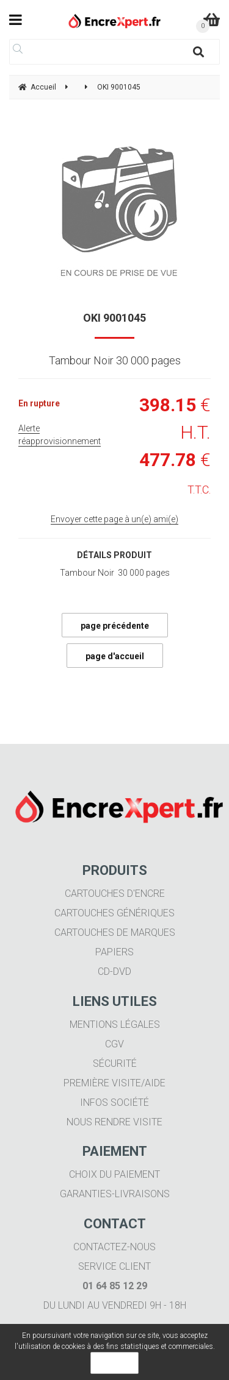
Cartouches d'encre (115, 893)
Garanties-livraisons (115, 1194)
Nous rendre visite (114, 1122)
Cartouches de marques (114, 932)
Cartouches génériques (114, 913)
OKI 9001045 (114, 317)
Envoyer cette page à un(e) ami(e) (114, 519)
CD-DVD (114, 971)
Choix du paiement (114, 1174)
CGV (114, 1044)
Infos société (114, 1102)
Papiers (114, 952)
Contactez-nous (114, 1247)
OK (114, 1363)
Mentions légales (115, 1024)
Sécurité (115, 1063)
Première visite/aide (114, 1083)
